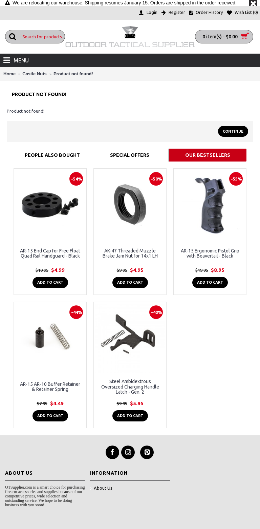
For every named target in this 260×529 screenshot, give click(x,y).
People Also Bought (52, 155)
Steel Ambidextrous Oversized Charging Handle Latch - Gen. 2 (130, 387)
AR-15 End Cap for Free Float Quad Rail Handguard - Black (50, 253)
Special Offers (129, 155)
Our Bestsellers (207, 155)
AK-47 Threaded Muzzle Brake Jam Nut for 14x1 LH (130, 253)
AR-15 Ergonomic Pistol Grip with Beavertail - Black (210, 253)
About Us (101, 488)
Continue (233, 131)
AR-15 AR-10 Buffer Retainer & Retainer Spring (50, 386)
